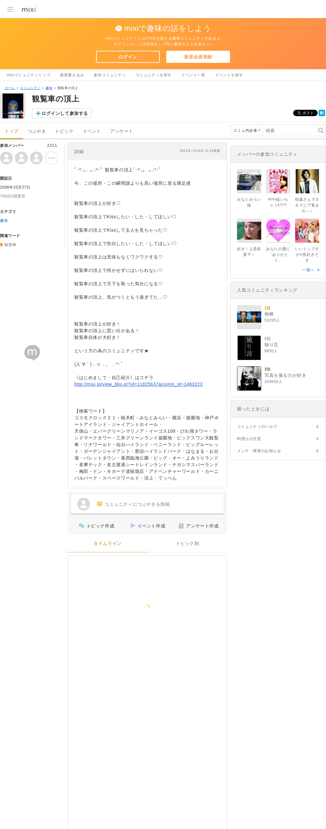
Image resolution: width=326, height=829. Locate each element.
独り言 (271, 344)
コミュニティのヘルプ (257, 426)
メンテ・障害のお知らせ (259, 451)
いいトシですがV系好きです (307, 255)
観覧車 (10, 245)
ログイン (127, 56)
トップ (11, 131)
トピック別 (187, 543)
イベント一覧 (193, 75)
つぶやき (36, 131)
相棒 (269, 314)
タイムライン (107, 543)
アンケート (121, 131)
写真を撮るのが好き (285, 375)
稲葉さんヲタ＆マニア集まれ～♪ (307, 205)
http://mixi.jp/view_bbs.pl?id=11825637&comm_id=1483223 (138, 384)
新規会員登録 (198, 56)
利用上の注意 (249, 439)
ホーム (10, 88)
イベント (92, 131)
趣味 (49, 88)
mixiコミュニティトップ (28, 75)
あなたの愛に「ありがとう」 (278, 255)
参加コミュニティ (110, 75)
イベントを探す (229, 75)
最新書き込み (72, 75)
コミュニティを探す (154, 75)
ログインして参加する (64, 113)
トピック (64, 131)
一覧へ (308, 270)
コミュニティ (30, 88)
